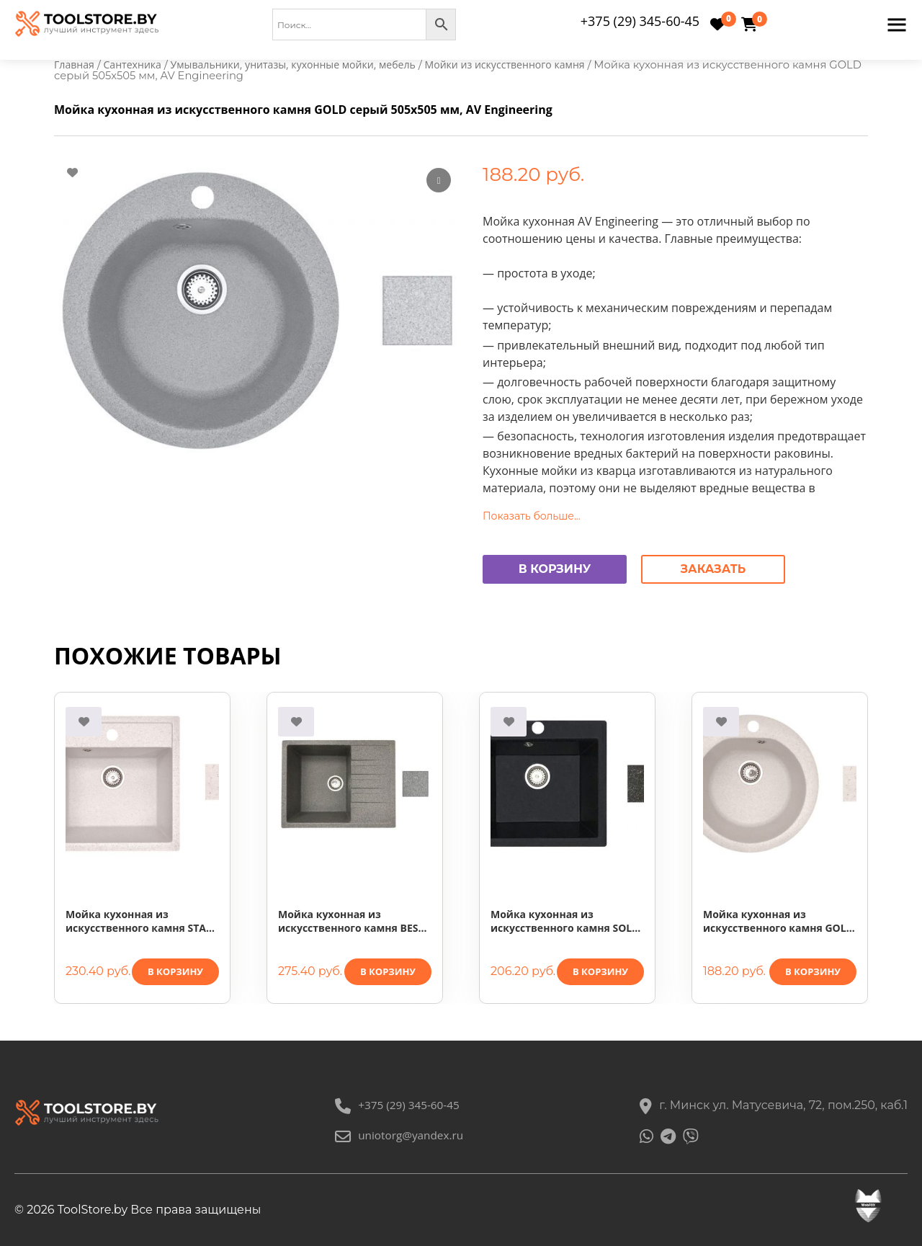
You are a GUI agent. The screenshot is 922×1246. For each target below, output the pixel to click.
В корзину (555, 570)
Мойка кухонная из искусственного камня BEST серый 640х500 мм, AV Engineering (351, 921)
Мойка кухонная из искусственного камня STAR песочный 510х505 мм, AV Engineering (139, 921)
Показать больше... (532, 516)
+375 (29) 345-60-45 (640, 20)
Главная (75, 65)
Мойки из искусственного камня (523, 65)
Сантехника (135, 65)
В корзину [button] (175, 972)
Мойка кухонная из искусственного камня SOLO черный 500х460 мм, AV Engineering (565, 921)
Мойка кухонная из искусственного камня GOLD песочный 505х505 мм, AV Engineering (778, 921)
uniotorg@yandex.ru (399, 1135)
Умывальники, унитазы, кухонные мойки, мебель (303, 65)
